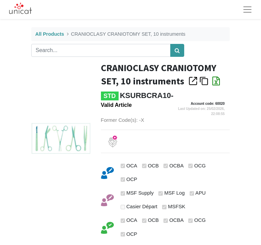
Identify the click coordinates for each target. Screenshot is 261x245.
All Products (49, 34)
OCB (153, 165)
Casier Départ (141, 206)
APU (200, 193)
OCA (131, 165)
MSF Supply (140, 193)
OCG (200, 165)
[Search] (177, 50)
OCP (131, 179)
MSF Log (174, 193)
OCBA (176, 165)
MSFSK (176, 206)
